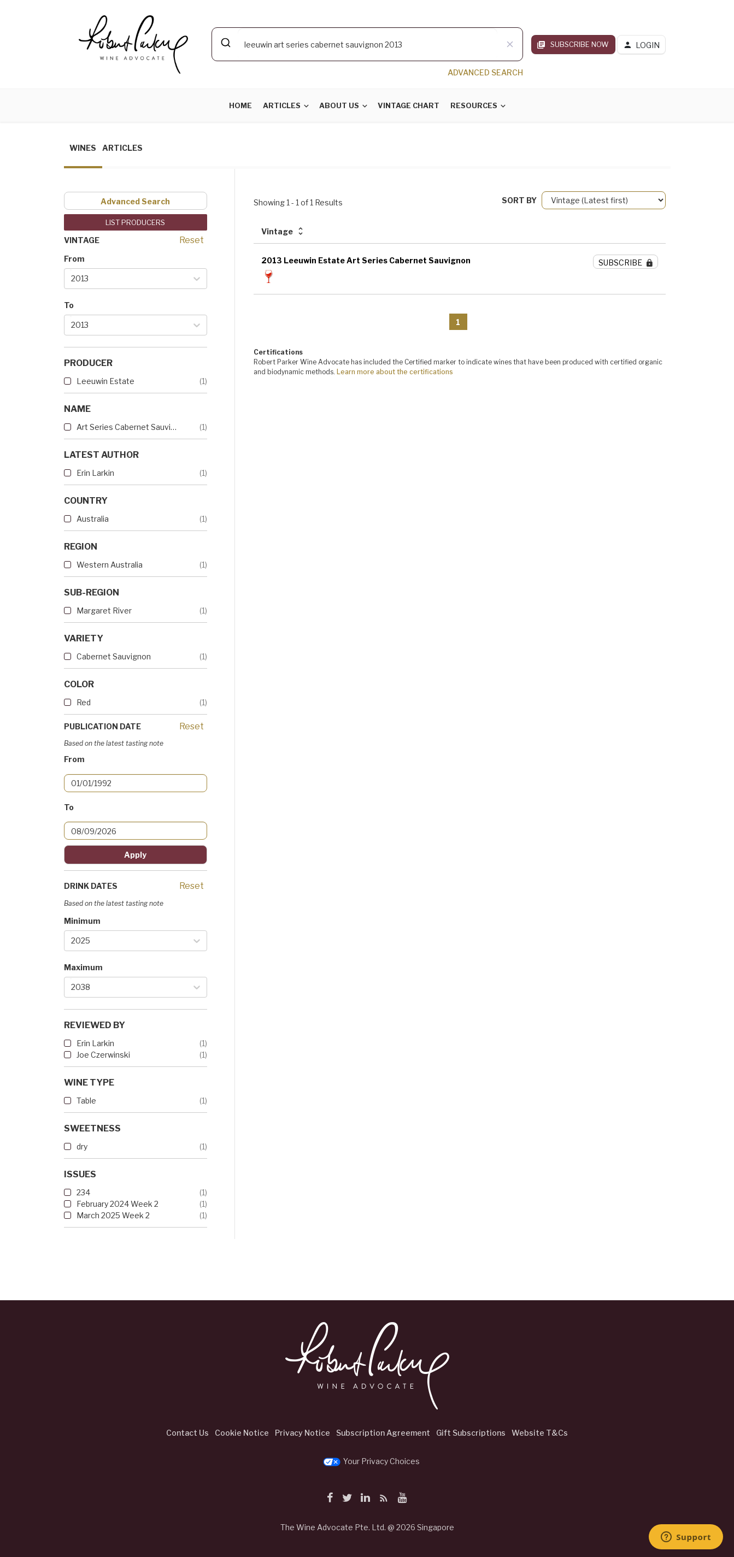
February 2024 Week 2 (117, 1203)
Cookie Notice (242, 1432)
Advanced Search (135, 201)
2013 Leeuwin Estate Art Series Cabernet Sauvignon (366, 260)
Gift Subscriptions (471, 1432)
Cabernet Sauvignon (114, 656)
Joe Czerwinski (103, 1054)
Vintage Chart (408, 105)
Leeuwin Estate (105, 381)
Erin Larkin (95, 472)
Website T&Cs (540, 1432)
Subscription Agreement (383, 1432)
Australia (93, 518)
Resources (473, 105)
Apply (135, 854)
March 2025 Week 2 (113, 1215)
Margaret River (104, 610)
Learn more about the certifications (395, 372)
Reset (191, 240)
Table (86, 1100)
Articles (282, 105)
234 (83, 1192)
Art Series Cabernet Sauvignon (127, 427)
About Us (339, 105)
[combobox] (367, 44)
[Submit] (225, 43)
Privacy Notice (302, 1432)
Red (84, 702)
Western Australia (110, 564)
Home (240, 105)
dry (82, 1146)
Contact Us (187, 1432)
